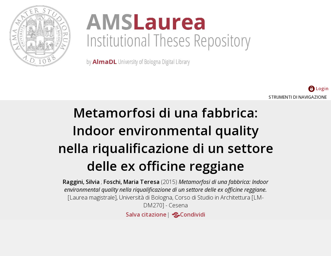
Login (318, 88)
